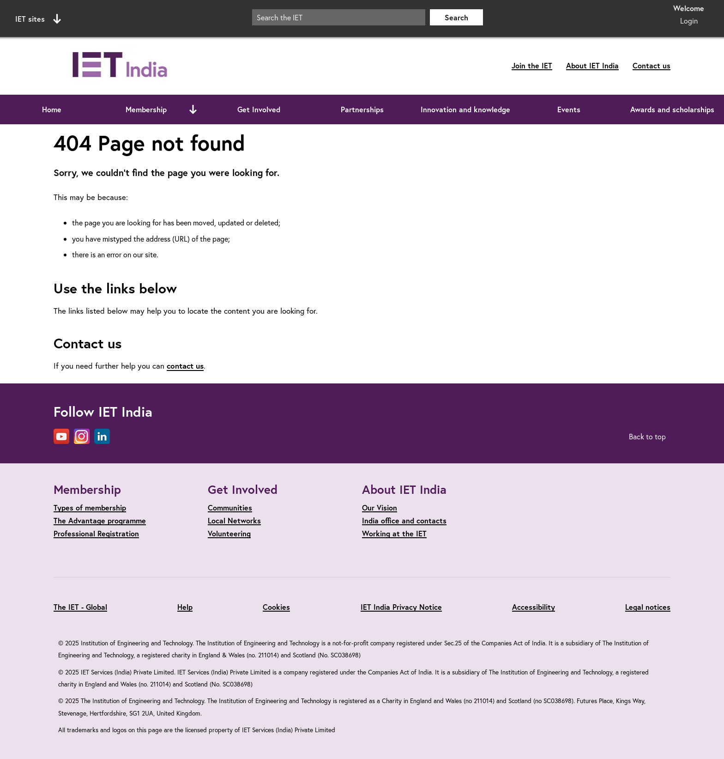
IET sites (38, 19)
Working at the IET (394, 533)
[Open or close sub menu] (193, 109)
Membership (146, 109)
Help (185, 607)
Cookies (276, 607)
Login (689, 20)
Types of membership (90, 507)
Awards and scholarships (672, 109)
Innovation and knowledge (465, 109)
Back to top (647, 436)
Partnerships (362, 109)
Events (568, 109)
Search (456, 17)
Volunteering (229, 533)
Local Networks (234, 520)
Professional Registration (96, 533)
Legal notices (647, 607)
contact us (185, 365)
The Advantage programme (100, 520)
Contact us (651, 65)
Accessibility (533, 607)
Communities (230, 507)
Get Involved (258, 109)
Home (51, 109)
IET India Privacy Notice (401, 607)
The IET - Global (80, 607)
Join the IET (532, 65)
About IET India (592, 65)
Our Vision (379, 507)
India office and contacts (404, 520)
